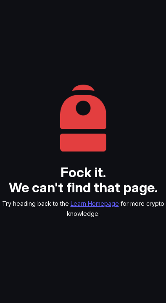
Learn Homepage (95, 203)
